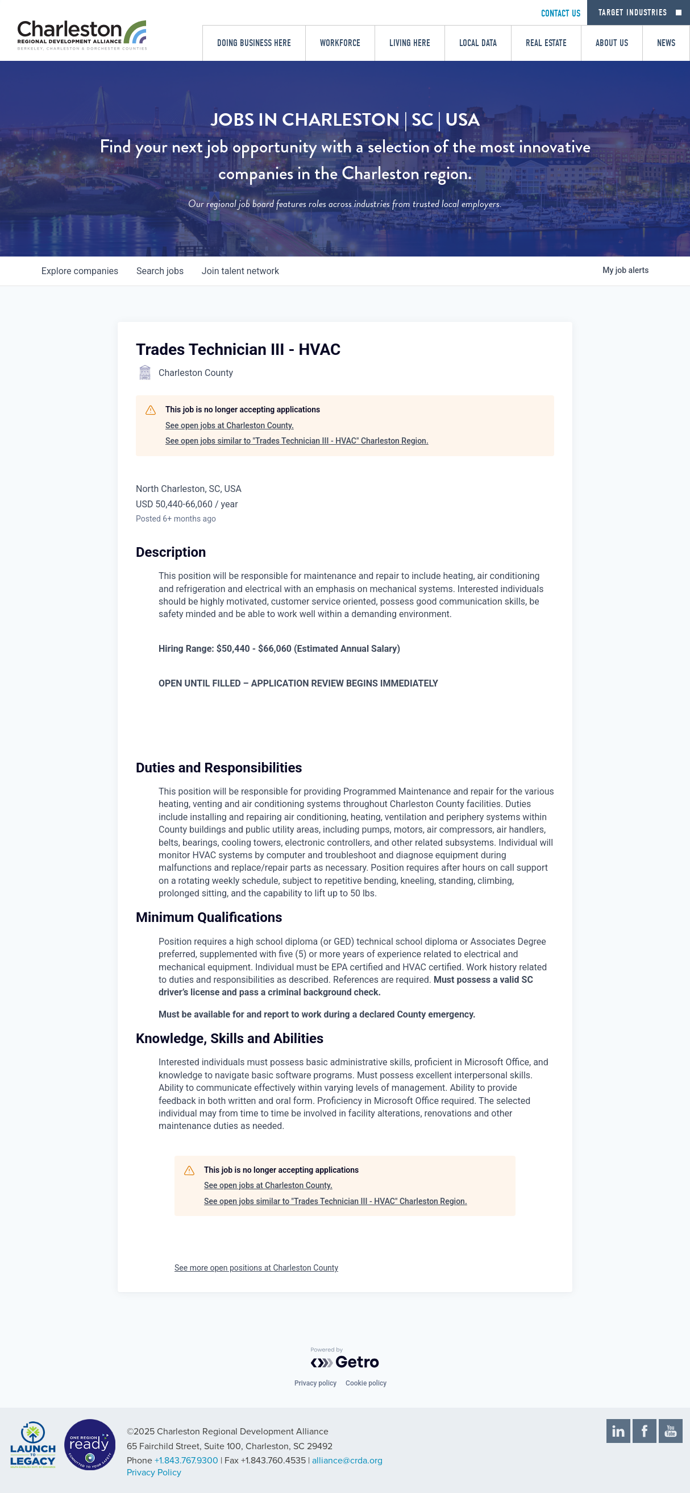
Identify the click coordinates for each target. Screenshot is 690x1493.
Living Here (409, 43)
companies (79, 271)
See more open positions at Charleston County (256, 1267)
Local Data (478, 43)
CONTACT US (560, 13)
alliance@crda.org (347, 1460)
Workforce (340, 43)
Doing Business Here (254, 43)
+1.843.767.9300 (186, 1460)
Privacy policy (315, 1383)
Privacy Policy (154, 1472)
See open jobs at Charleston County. (229, 425)
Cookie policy (366, 1383)
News (666, 43)
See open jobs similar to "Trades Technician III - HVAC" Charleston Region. (297, 440)
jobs (160, 271)
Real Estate (546, 43)
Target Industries (632, 12)
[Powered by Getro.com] (345, 1357)
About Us (612, 43)
